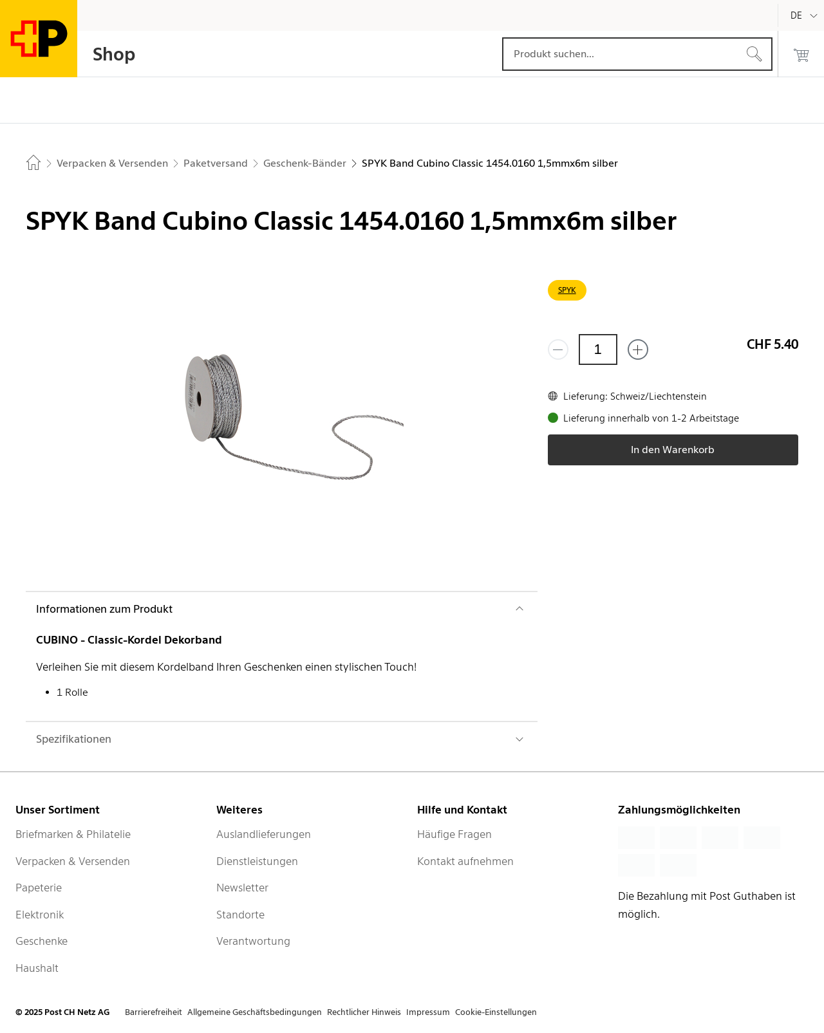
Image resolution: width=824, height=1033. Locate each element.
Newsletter (242, 887)
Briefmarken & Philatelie (73, 834)
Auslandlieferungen (263, 834)
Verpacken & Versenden (72, 861)
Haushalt (37, 968)
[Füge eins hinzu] (638, 349)
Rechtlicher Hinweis (364, 1012)
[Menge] (598, 349)
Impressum (428, 1012)
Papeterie (38, 887)
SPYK (567, 290)
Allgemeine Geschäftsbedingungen (254, 1012)
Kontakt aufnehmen (465, 861)
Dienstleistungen (257, 861)
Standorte (240, 914)
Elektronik (39, 914)
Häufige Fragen (454, 834)
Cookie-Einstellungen (496, 1012)
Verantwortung (253, 941)
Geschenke (41, 941)
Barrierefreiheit (153, 1012)
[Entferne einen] (558, 349)
